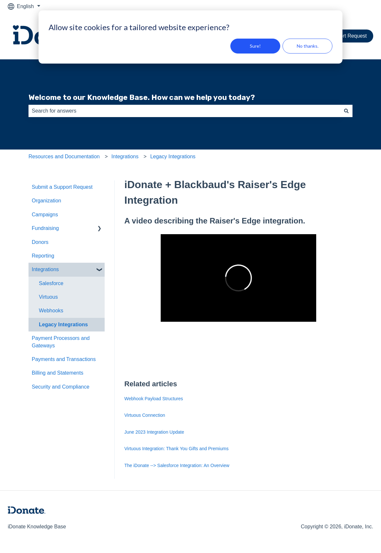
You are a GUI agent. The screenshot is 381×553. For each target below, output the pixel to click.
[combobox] (184, 111)
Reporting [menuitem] (43, 255)
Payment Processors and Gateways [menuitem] (61, 341)
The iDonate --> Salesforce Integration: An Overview (176, 465)
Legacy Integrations (173, 156)
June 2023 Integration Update (154, 432)
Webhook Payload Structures (153, 398)
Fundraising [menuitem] (45, 228)
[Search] (346, 111)
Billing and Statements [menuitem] (57, 373)
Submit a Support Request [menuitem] (62, 187)
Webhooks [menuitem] (51, 310)
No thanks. (307, 46)
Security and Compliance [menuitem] (60, 387)
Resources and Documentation (64, 156)
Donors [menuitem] (40, 242)
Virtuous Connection (144, 415)
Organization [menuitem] (46, 200)
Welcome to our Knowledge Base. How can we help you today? (142, 97)
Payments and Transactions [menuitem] (64, 359)
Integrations (125, 156)
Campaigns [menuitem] (45, 214)
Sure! (255, 46)
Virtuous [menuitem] (48, 297)
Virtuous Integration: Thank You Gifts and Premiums (176, 448)
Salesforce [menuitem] (51, 283)
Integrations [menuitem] (45, 269)
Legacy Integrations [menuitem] (63, 324)
